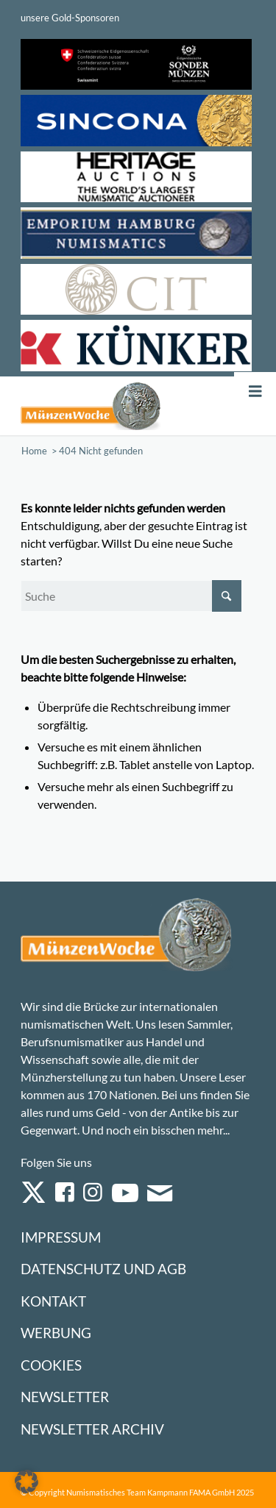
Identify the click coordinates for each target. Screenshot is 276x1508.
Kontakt (53, 1301)
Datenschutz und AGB (103, 1268)
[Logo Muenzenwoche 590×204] (91, 405)
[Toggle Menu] (255, 391)
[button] (26, 1481)
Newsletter (65, 1396)
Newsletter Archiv (92, 1429)
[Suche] (131, 596)
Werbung (56, 1332)
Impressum (61, 1237)
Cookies (51, 1365)
